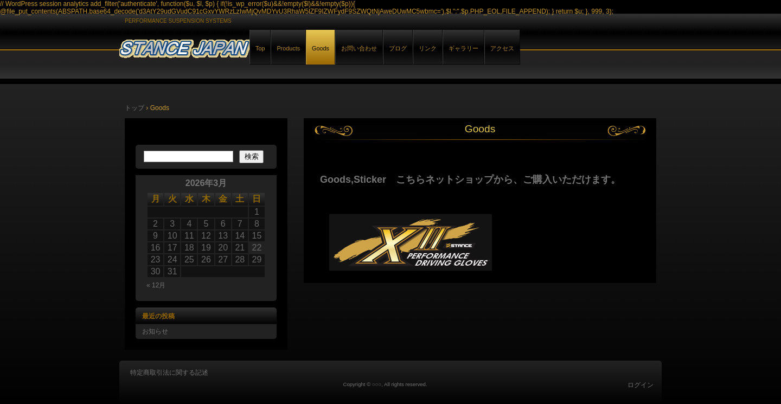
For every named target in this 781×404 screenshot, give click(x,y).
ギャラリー (463, 48)
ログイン (641, 385)
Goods (320, 48)
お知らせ (155, 331)
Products (288, 48)
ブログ (398, 48)
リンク (428, 48)
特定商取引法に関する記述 (169, 372)
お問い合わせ (359, 48)
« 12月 (155, 285)
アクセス (502, 48)
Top (260, 48)
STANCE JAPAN (244, 47)
